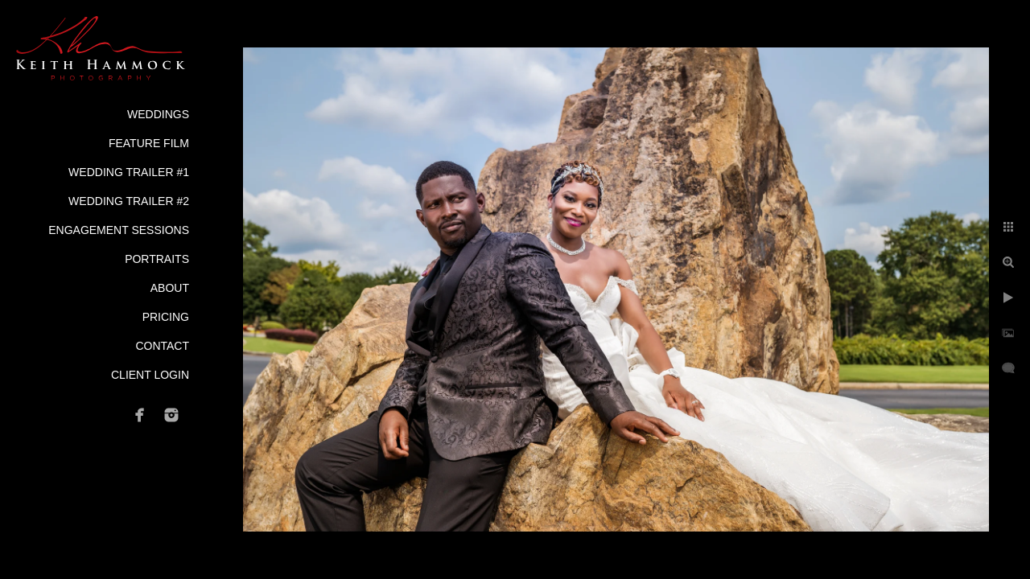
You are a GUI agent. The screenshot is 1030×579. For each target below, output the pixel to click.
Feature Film (149, 143)
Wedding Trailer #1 (128, 172)
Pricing (165, 316)
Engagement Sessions (118, 230)
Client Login (150, 374)
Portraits (157, 259)
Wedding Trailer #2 (128, 201)
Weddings (158, 114)
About (169, 287)
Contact (162, 345)
